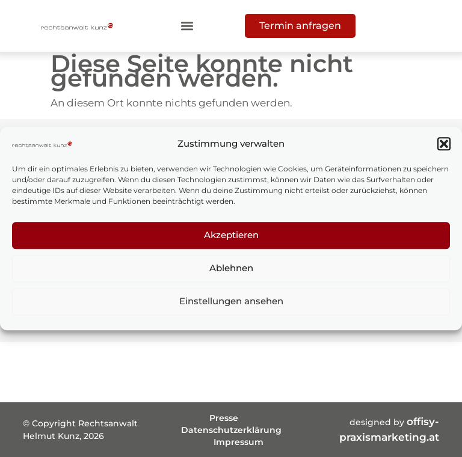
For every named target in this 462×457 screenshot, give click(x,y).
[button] (444, 144)
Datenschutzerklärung (231, 430)
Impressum (238, 442)
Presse (223, 418)
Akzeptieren (231, 235)
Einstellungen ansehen (231, 301)
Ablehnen (231, 268)
